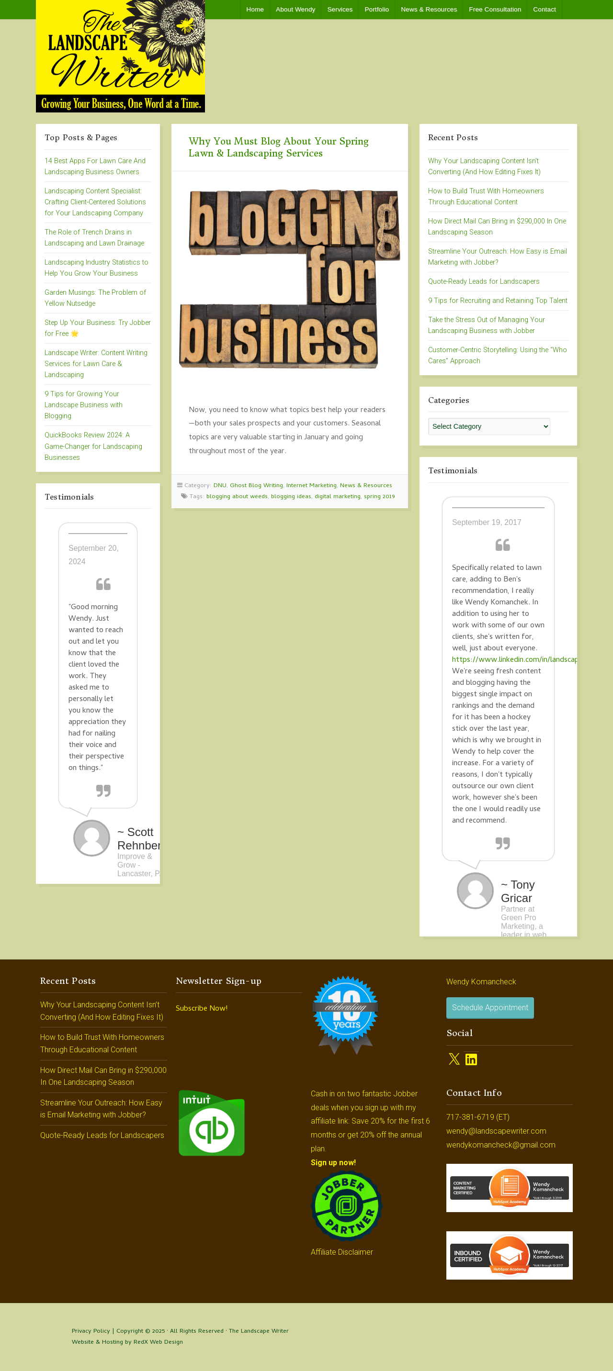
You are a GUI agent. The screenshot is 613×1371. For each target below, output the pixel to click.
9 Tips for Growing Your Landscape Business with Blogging (84, 405)
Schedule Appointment (490, 1007)
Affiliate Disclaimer (342, 1252)
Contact (544, 9)
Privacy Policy (91, 1331)
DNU (220, 486)
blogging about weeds (237, 497)
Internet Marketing (311, 486)
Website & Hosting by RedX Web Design (127, 1343)
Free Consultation (495, 9)
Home (255, 9)
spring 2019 (379, 497)
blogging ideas (291, 497)
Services (339, 9)
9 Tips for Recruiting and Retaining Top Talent (498, 301)
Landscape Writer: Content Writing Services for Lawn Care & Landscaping (96, 364)
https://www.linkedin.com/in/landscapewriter (527, 660)
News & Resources (429, 9)
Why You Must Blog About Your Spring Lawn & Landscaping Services (279, 147)
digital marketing (338, 497)
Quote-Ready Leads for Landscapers (484, 282)
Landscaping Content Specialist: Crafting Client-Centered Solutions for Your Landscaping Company (95, 202)
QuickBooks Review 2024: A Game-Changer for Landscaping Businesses (93, 446)
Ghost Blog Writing (256, 486)
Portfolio (376, 9)
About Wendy (295, 9)
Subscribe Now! (201, 1009)
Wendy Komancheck (481, 981)
